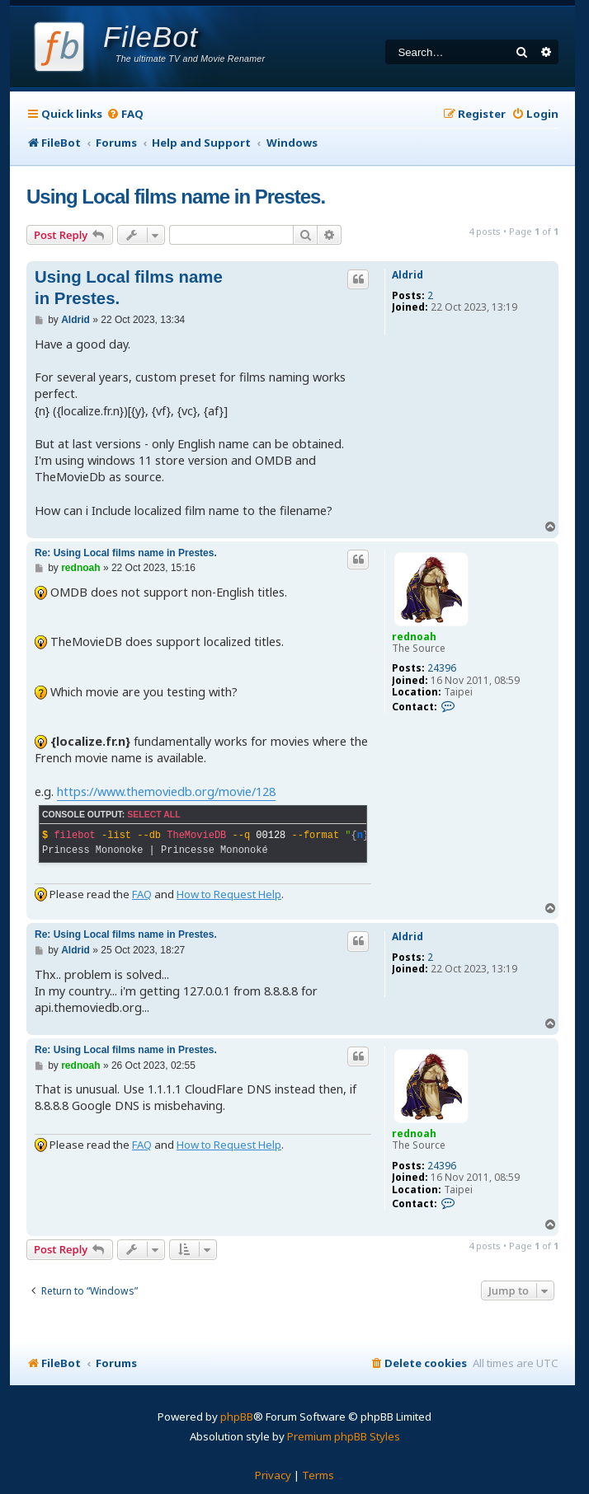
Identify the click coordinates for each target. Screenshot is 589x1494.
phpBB (236, 1416)
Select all (153, 814)
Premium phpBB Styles (343, 1436)
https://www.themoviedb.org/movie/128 (166, 791)
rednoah (414, 637)
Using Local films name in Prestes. (175, 196)
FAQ (142, 894)
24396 (441, 668)
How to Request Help (229, 894)
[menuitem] (125, 114)
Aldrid (407, 275)
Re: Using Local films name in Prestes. (126, 553)
